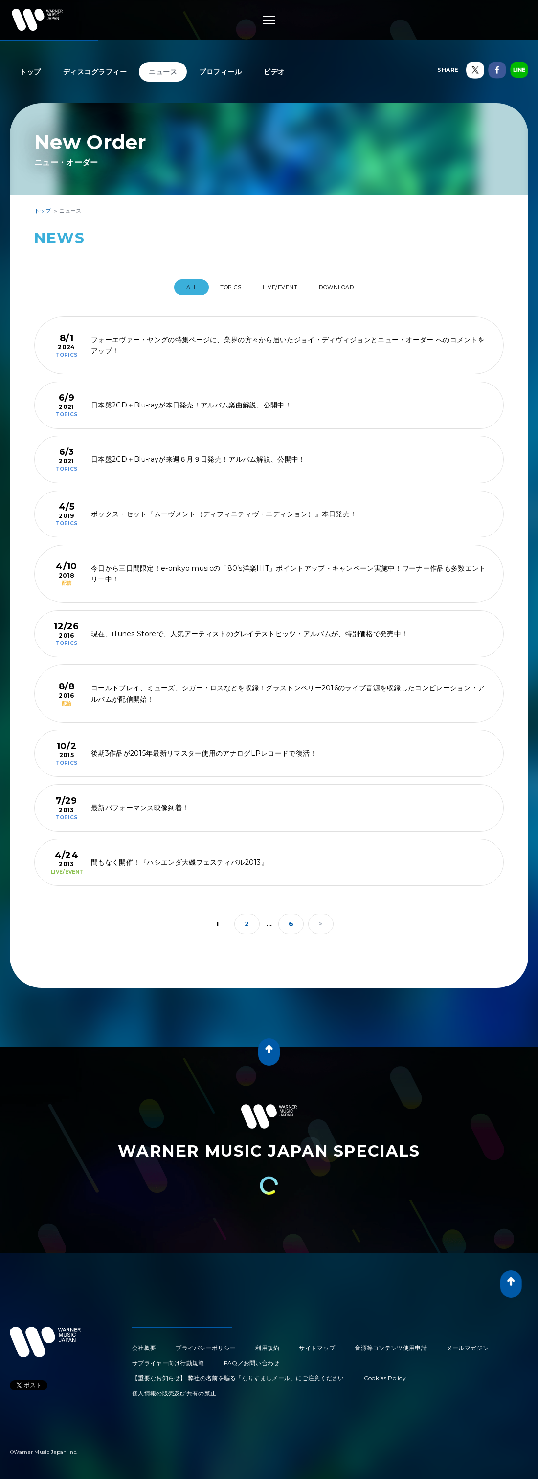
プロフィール (220, 71)
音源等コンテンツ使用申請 (391, 1344)
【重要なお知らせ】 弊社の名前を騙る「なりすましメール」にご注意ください (238, 1374)
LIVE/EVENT (283, 287)
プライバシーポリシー (206, 1344)
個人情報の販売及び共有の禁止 (174, 1389)
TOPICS (224, 287)
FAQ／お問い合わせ (252, 1359)
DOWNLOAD (350, 287)
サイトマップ (317, 1344)
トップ (30, 71)
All (176, 287)
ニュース (163, 71)
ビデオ (274, 71)
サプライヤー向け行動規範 (168, 1359)
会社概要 (144, 1344)
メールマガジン (468, 1344)
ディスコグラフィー (95, 71)
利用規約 (267, 1344)
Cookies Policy (385, 1374)
